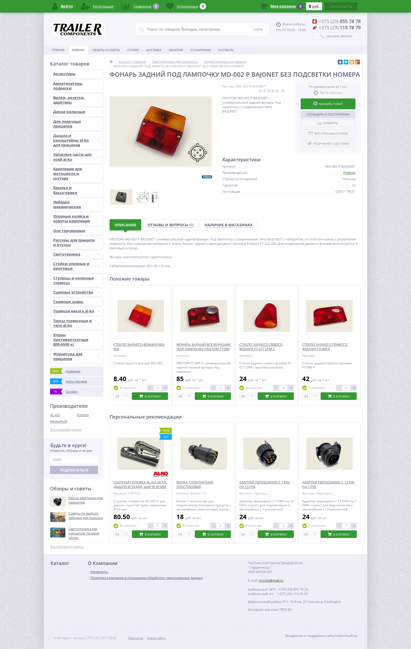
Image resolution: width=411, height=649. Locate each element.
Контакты (226, 50)
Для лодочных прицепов (67, 124)
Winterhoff (58, 421)
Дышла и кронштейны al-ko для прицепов (76, 140)
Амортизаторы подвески (68, 86)
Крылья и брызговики (65, 190)
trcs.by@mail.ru (271, 580)
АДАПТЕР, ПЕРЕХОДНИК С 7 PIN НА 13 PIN (264, 484)
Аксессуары (64, 73)
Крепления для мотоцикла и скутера (67, 173)
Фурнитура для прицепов (76, 356)
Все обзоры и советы (67, 546)
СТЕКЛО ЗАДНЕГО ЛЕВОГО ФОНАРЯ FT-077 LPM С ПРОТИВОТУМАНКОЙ (261, 349)
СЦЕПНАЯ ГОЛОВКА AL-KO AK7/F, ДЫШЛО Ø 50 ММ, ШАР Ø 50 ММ (140, 484)
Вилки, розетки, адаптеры (69, 100)
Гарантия (176, 50)
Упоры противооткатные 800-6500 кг (70, 339)
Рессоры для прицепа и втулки (74, 242)
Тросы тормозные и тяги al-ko (76, 323)
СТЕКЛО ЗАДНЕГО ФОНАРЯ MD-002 (139, 346)
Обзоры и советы (106, 50)
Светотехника (76, 254)
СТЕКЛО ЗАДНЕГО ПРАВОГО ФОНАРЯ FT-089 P (325, 346)
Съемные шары (68, 301)
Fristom (83, 414)
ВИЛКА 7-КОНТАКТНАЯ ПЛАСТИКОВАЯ (194, 484)
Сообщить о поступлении (328, 114)
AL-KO (55, 414)
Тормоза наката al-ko (76, 311)
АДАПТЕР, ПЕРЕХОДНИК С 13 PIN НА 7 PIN (328, 484)
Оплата (133, 50)
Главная (58, 50)
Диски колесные (69, 111)
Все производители (66, 429)
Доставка (153, 50)
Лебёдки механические (67, 204)
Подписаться (74, 470)
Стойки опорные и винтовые (76, 266)
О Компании (201, 50)
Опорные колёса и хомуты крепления (76, 218)
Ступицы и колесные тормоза (73, 280)
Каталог (78, 50)
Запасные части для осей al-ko (76, 157)
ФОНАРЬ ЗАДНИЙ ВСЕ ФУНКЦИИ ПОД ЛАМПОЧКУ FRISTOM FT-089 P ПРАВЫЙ (203, 349)
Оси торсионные (69, 230)
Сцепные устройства (76, 292)
